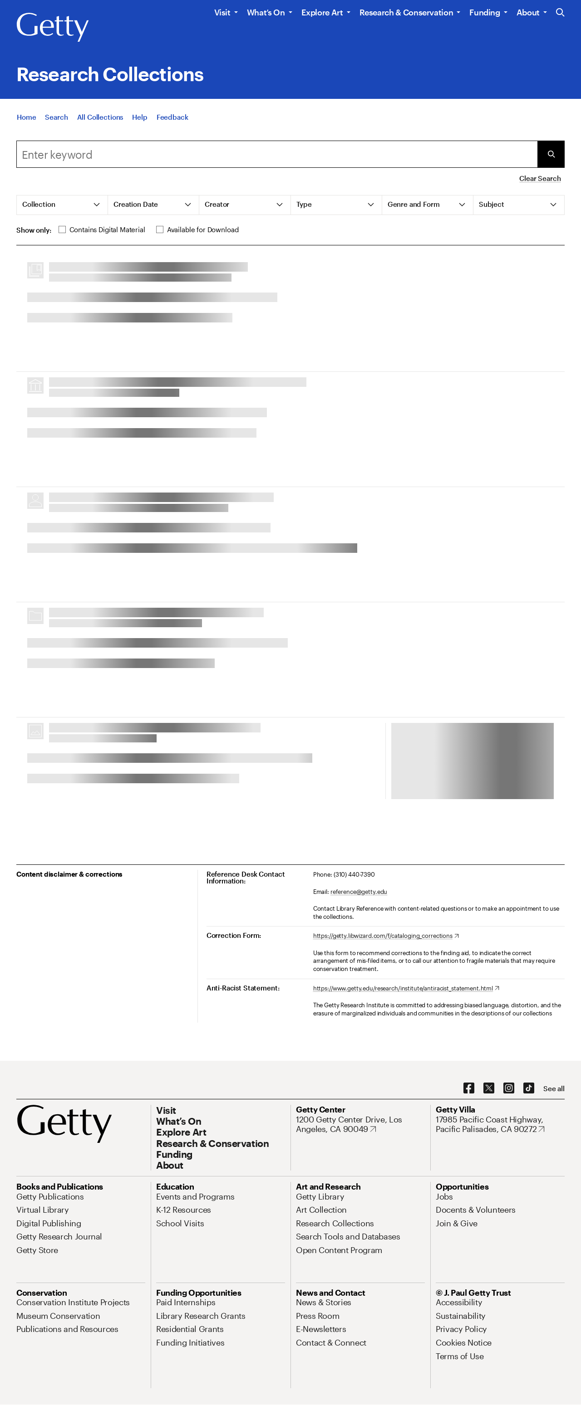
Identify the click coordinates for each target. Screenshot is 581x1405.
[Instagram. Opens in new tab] (508, 1088)
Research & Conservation (406, 12)
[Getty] (52, 28)
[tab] (62, 205)
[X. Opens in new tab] (488, 1088)
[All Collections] (100, 117)
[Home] (26, 117)
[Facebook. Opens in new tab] (468, 1088)
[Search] (56, 117)
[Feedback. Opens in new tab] (172, 117)
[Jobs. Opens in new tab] (444, 1196)
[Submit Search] (551, 154)
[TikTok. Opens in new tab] (528, 1088)
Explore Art (322, 12)
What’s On (266, 12)
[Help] (139, 117)
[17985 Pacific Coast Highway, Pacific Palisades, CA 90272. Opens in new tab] (500, 1124)
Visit (222, 12)
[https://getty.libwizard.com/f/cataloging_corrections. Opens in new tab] (386, 936)
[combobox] (276, 154)
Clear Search (540, 178)
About (528, 12)
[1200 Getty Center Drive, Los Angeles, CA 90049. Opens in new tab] (360, 1124)
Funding (484, 12)
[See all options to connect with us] (554, 1088)
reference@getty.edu (359, 891)
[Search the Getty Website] (560, 13)
